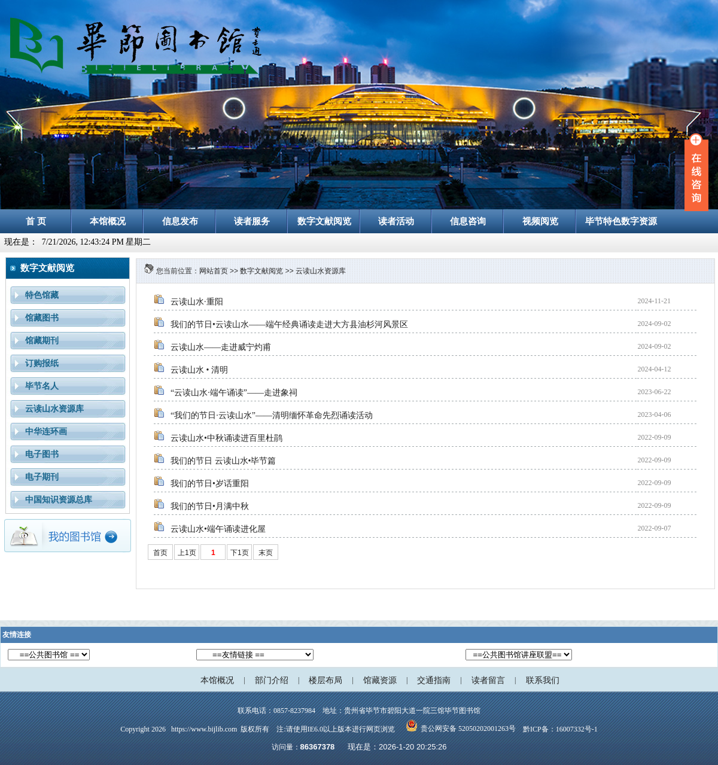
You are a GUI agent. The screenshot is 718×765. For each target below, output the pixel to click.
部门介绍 (271, 680)
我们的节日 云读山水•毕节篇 (223, 460)
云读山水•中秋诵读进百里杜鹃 (226, 438)
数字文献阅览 (261, 271)
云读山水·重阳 (197, 301)
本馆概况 (217, 680)
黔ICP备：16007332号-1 (560, 729)
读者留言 (488, 680)
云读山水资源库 (321, 271)
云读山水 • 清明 (199, 369)
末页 (265, 552)
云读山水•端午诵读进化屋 (218, 529)
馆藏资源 (380, 680)
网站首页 (213, 271)
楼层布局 (325, 680)
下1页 (239, 552)
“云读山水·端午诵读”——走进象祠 (234, 392)
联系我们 (542, 680)
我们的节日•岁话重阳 (210, 483)
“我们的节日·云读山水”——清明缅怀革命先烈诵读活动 (272, 415)
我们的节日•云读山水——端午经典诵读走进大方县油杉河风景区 (289, 324)
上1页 (187, 552)
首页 (160, 552)
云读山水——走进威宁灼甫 (221, 347)
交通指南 (434, 680)
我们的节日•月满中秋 (210, 506)
